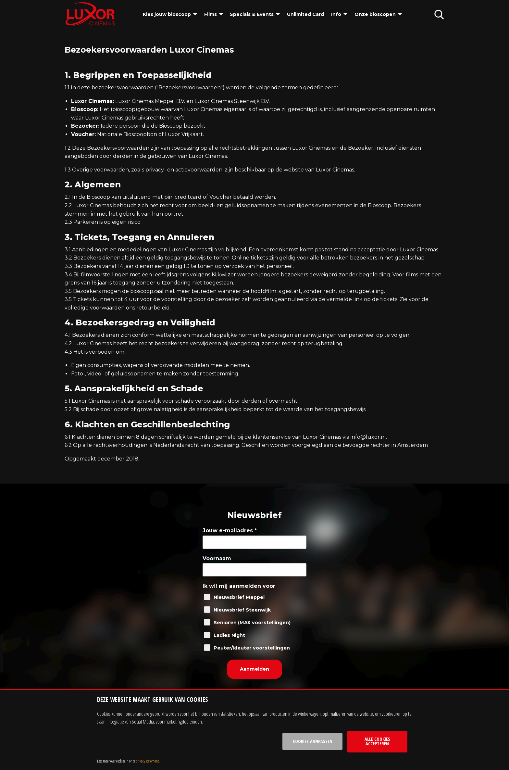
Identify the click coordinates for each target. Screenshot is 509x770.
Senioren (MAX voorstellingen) (252, 622)
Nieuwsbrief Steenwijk (242, 610)
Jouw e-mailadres (230, 530)
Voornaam (217, 558)
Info (336, 14)
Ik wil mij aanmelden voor (239, 586)
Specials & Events (252, 14)
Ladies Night (229, 635)
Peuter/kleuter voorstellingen (252, 648)
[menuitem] (170, 14)
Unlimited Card (305, 14)
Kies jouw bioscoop (167, 14)
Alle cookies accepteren (377, 741)
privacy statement (147, 761)
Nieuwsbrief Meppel (239, 597)
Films (210, 14)
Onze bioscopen (375, 14)
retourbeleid (153, 308)
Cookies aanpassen (312, 741)
